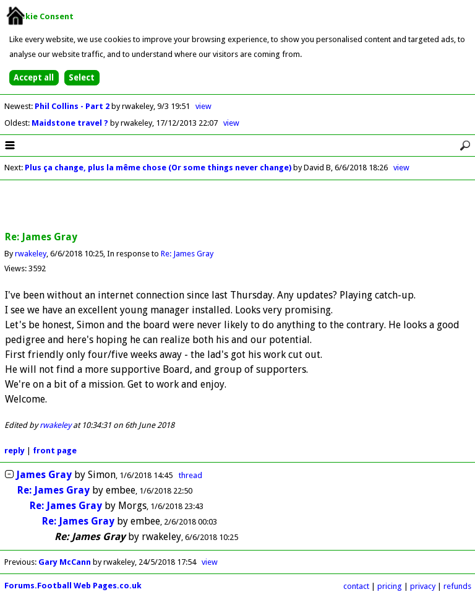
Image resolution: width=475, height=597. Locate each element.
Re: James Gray (187, 253)
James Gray (44, 475)
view (203, 106)
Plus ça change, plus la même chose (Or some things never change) (158, 167)
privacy (422, 586)
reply (14, 450)
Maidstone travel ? (71, 123)
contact (356, 586)
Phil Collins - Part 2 (73, 106)
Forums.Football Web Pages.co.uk (73, 585)
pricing (389, 586)
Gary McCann (64, 562)
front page (55, 450)
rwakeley (30, 253)
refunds (457, 586)
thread (190, 475)
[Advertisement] (237, 206)
